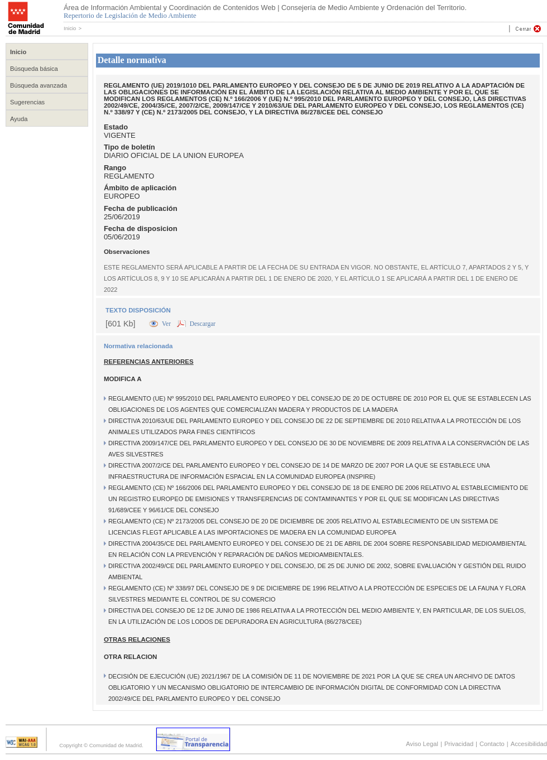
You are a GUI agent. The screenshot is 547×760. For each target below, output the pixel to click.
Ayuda (19, 119)
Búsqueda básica (34, 68)
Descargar (202, 323)
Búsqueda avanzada (38, 85)
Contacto (492, 743)
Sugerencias (27, 102)
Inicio (70, 28)
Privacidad (458, 743)
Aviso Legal (422, 743)
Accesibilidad (529, 743)
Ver (167, 323)
